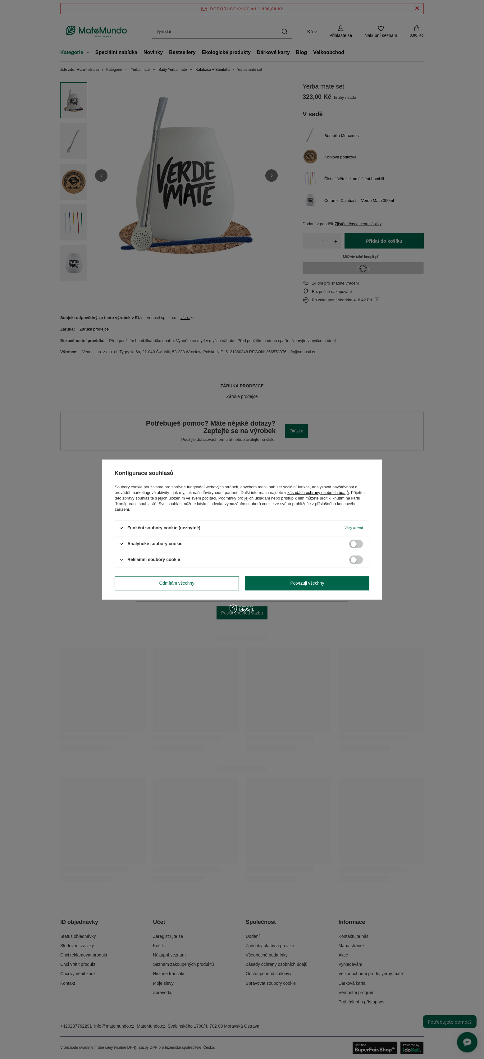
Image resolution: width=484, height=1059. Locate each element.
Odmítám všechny (176, 583)
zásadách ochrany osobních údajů (318, 492)
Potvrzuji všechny (307, 583)
